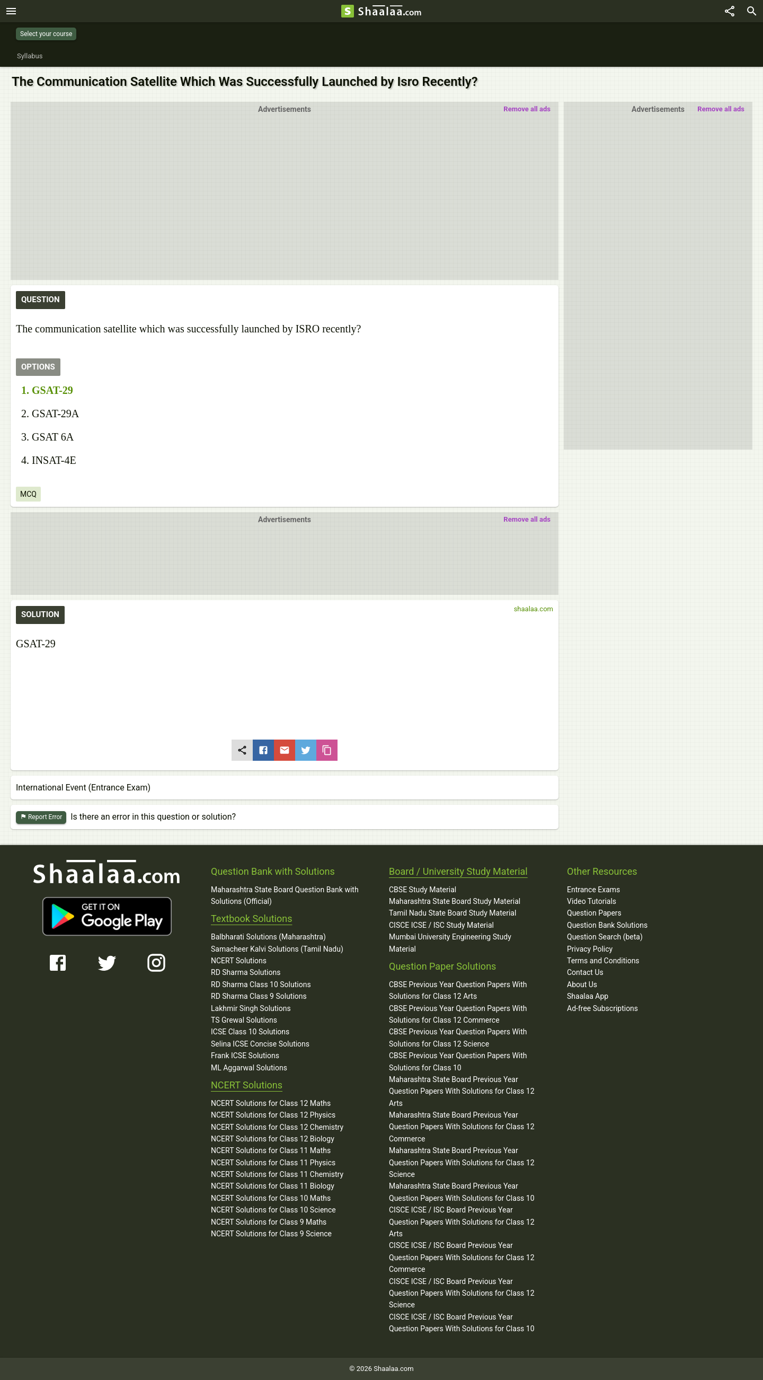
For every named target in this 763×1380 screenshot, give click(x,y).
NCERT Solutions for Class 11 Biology (272, 1186)
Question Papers (594, 913)
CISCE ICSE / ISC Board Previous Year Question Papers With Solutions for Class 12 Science (462, 1293)
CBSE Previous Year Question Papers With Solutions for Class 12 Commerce (458, 1014)
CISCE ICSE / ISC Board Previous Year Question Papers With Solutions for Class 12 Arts (462, 1222)
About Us (582, 984)
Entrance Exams (593, 889)
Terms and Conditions (603, 960)
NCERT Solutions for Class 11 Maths (271, 1150)
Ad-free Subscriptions (602, 1008)
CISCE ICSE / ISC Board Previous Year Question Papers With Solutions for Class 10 (462, 1323)
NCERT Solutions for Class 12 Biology (272, 1139)
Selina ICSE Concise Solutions (260, 1044)
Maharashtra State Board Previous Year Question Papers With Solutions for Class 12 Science (462, 1162)
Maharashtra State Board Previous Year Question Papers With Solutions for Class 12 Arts (462, 1091)
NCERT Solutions (239, 960)
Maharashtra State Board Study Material (454, 901)
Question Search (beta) (605, 937)
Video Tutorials (591, 901)
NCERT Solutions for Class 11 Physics (273, 1162)
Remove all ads (720, 109)
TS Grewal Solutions (244, 1020)
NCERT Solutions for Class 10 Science (273, 1210)
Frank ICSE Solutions (245, 1055)
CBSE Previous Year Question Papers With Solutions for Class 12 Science (458, 1037)
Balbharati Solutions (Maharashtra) (268, 937)
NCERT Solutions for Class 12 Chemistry (277, 1127)
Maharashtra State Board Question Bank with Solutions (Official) (285, 895)
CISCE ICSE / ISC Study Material (441, 925)
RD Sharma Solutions (245, 972)
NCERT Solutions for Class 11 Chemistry (277, 1174)
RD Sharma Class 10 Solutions (261, 984)
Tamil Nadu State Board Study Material (452, 913)
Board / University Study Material (458, 871)
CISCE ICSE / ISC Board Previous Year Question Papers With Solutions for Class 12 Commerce (462, 1257)
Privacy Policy (590, 949)
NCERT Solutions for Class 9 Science (271, 1233)
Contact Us (585, 972)
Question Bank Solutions (607, 925)
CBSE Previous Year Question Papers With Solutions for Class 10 (458, 1061)
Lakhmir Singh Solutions (251, 1008)
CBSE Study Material (422, 889)
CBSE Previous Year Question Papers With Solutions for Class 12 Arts (458, 990)
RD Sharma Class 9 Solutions (259, 996)
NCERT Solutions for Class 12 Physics (273, 1115)
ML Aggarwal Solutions (249, 1067)
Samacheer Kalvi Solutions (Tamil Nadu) (277, 949)
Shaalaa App (587, 996)
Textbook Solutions (251, 918)
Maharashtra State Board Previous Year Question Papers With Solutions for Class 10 (462, 1192)
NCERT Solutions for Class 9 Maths (268, 1222)
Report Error (41, 817)
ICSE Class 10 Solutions (250, 1031)
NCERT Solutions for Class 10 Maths (271, 1198)
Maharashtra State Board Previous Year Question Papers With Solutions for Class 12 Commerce (462, 1127)
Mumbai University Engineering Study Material (450, 943)
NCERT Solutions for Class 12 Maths (271, 1103)
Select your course (46, 34)
